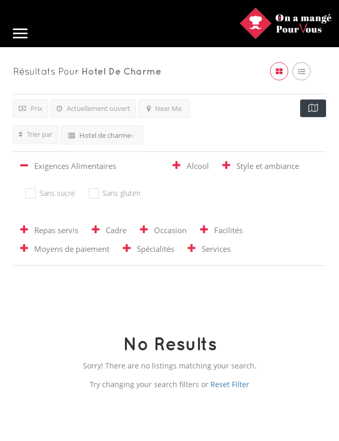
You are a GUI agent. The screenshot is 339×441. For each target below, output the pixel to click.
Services (216, 249)
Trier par (35, 134)
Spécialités (155, 249)
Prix (31, 108)
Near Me (164, 108)
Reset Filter (229, 384)
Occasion (170, 230)
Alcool (198, 166)
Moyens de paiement (71, 249)
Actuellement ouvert (93, 108)
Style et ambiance (267, 166)
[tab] (89, 167)
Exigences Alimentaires (75, 166)
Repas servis (56, 230)
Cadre (116, 230)
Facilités (228, 230)
